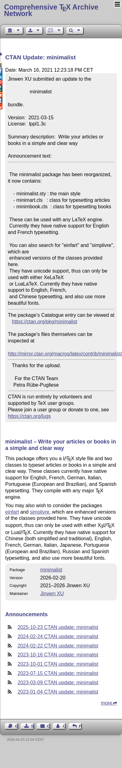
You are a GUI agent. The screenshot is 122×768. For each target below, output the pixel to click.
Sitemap (32, 726)
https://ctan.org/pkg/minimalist (44, 321)
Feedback (80, 726)
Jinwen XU (52, 593)
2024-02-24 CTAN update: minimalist (58, 636)
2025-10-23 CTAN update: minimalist (58, 627)
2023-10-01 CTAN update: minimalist (58, 664)
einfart (12, 512)
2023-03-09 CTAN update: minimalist (58, 682)
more (106, 703)
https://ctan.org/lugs (29, 416)
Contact (48, 726)
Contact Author (64, 726)
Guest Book (16, 726)
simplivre (39, 512)
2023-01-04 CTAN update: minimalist (58, 691)
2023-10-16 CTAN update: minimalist (58, 654)
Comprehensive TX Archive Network (51, 10)
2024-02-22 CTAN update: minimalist (58, 645)
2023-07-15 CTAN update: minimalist (58, 673)
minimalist (51, 569)
